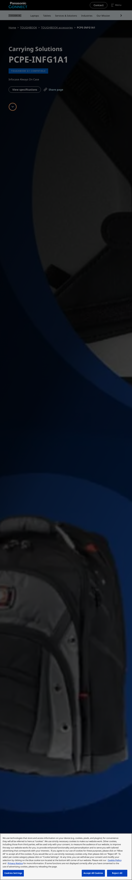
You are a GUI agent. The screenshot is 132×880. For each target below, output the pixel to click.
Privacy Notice (15, 863)
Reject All (117, 873)
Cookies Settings (13, 873)
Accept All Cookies (93, 873)
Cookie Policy (114, 860)
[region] (66, 856)
